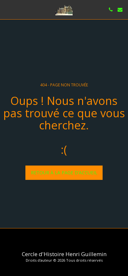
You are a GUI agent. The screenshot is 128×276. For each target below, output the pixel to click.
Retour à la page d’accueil (64, 172)
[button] (7, 9)
